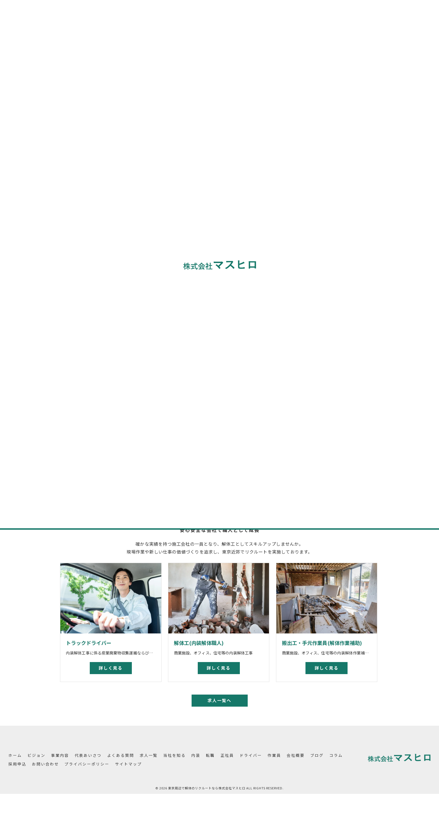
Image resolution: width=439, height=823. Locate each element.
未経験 (333, 390)
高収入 (367, 400)
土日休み (308, 411)
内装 (307, 249)
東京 (304, 390)
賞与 (304, 400)
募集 (352, 400)
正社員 (309, 269)
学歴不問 (352, 390)
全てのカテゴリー (320, 240)
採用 (338, 400)
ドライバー (313, 279)
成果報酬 (321, 400)
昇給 (369, 390)
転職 (307, 259)
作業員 (309, 289)
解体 (317, 390)
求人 (324, 411)
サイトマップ (128, 764)
